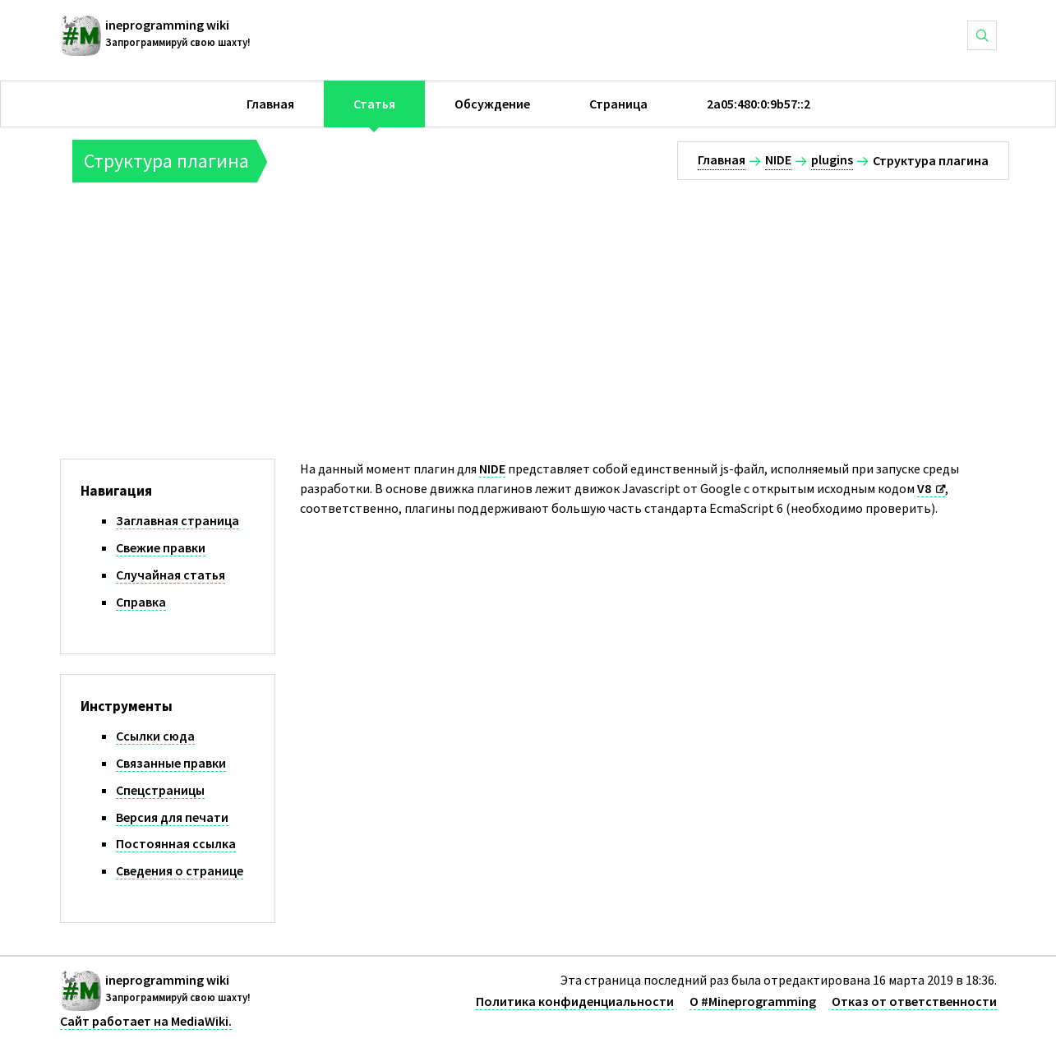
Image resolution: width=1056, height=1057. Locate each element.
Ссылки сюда (155, 735)
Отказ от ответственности (914, 1001)
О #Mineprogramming (752, 1001)
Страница (618, 103)
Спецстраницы (160, 790)
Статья (374, 103)
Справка (141, 601)
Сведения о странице (179, 870)
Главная (270, 103)
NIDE (778, 159)
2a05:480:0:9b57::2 (758, 103)
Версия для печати (172, 817)
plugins (832, 159)
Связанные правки (171, 763)
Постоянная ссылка (176, 843)
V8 (924, 488)
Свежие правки (160, 547)
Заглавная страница (177, 520)
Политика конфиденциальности (575, 1001)
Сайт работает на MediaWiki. (146, 1021)
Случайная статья (170, 574)
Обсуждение (492, 103)
